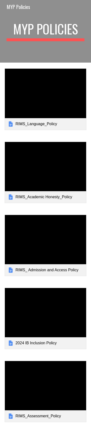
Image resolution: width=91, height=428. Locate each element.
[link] (46, 99)
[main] (46, 31)
